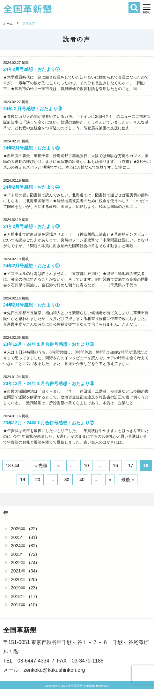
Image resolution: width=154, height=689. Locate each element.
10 (86, 465)
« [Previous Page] (58, 465)
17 (130, 465)
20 (37, 479)
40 (81, 479)
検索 (134, 7)
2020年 (18, 579)
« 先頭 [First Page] (40, 465)
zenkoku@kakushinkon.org (54, 670)
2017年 (18, 604)
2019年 (18, 587)
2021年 (18, 570)
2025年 (18, 537)
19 (22, 479)
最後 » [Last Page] (127, 479)
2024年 (18, 545)
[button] (146, 8)
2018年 (18, 596)
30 (67, 479)
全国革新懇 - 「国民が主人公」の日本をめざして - (64, 8)
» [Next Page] (110, 479)
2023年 (18, 554)
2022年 (18, 562)
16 (115, 465)
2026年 (18, 528)
